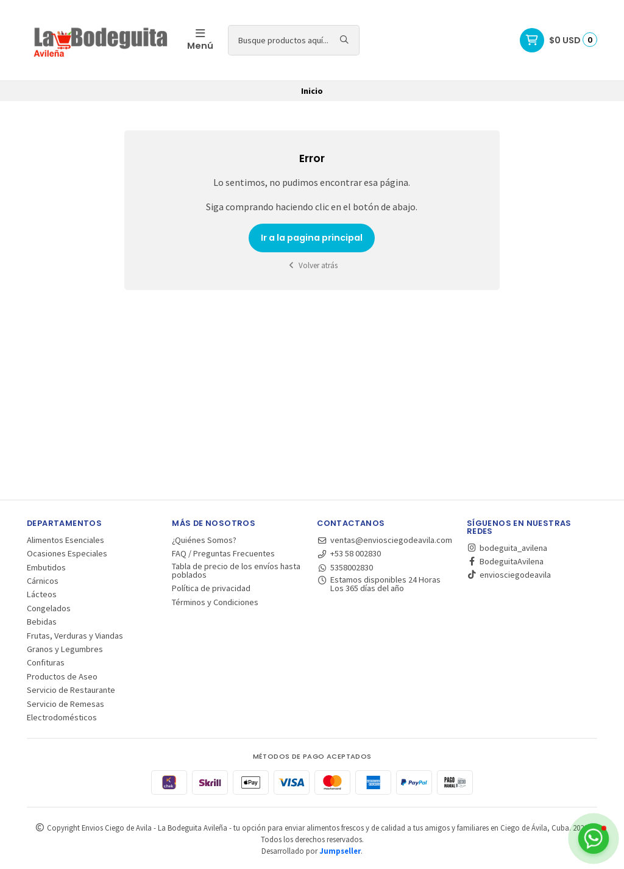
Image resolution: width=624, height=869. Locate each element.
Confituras (46, 662)
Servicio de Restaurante (71, 690)
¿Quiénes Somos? (204, 540)
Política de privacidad (211, 588)
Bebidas (42, 621)
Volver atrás (312, 265)
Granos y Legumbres (65, 649)
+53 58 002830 (349, 553)
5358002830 (345, 567)
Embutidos (46, 567)
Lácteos (42, 594)
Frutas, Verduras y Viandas (75, 635)
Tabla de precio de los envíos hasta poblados (236, 571)
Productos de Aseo (62, 676)
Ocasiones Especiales (67, 553)
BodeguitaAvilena (505, 561)
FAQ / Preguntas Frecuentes (223, 553)
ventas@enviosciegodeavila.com (384, 540)
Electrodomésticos (62, 717)
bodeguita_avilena (507, 548)
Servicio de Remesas (65, 704)
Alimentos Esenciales (65, 540)
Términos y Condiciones (215, 602)
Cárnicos (42, 580)
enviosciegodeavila (509, 574)
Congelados (49, 608)
